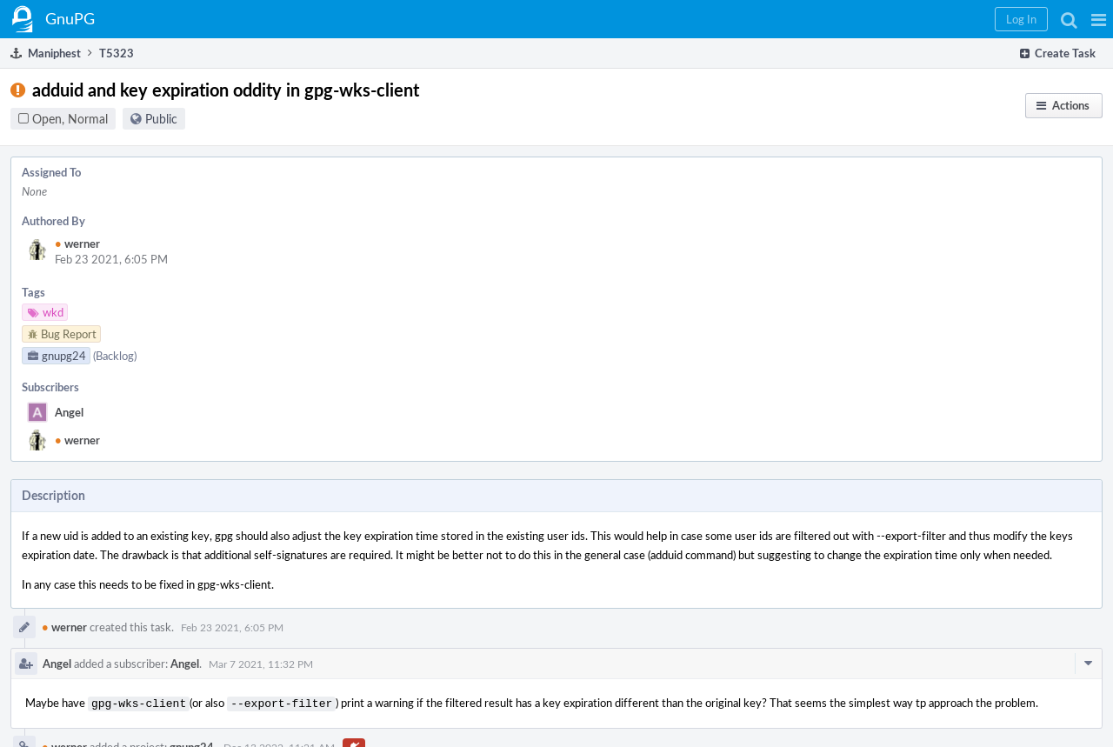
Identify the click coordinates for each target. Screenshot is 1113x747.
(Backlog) (115, 355)
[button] (1098, 19)
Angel (69, 412)
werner (77, 243)
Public (161, 118)
